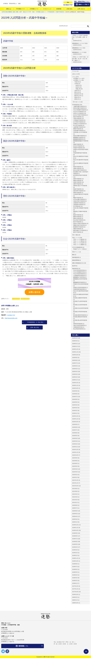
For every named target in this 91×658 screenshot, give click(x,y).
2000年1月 (75, 600)
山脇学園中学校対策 (78, 127)
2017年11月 (75, 589)
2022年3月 (75, 471)
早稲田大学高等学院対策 (79, 287)
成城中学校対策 (77, 144)
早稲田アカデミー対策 (79, 249)
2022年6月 (75, 463)
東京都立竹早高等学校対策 (80, 311)
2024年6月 (75, 399)
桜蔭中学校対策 (77, 180)
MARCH (78, 85)
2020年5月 (75, 513)
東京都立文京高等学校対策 (80, 304)
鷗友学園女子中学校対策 (79, 230)
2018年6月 (75, 569)
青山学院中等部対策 (78, 220)
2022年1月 (75, 477)
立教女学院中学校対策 (79, 201)
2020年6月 (75, 510)
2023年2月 (75, 444)
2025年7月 (75, 363)
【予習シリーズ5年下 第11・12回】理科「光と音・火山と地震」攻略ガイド (80, 58)
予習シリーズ (75, 237)
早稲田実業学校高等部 (79, 289)
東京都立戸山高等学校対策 (80, 301)
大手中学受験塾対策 (77, 247)
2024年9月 (75, 391)
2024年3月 (75, 407)
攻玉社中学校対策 (77, 146)
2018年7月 (75, 566)
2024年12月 (75, 382)
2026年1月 (75, 346)
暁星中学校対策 (77, 166)
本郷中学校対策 (77, 168)
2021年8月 (75, 488)
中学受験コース (20, 9)
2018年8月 (75, 563)
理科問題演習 (75, 257)
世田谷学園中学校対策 (79, 108)
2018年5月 (75, 572)
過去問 (74, 265)
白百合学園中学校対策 (79, 199)
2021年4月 (75, 494)
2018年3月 (75, 577)
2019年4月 (75, 547)
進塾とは (8, 9)
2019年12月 (75, 524)
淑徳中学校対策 (77, 192)
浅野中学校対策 (77, 184)
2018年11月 (75, 558)
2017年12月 (75, 586)
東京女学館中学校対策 (79, 170)
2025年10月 (75, 354)
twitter (3, 651)
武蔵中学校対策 (25, 298)
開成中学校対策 (77, 215)
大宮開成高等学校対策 (79, 275)
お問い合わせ (81, 9)
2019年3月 (75, 550)
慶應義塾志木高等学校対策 (80, 279)
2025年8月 (75, 360)
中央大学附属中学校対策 (79, 110)
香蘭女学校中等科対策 (79, 225)
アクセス (74, 71)
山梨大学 (76, 90)
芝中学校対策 (76, 206)
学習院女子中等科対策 (79, 123)
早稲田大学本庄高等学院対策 (80, 284)
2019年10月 (75, 530)
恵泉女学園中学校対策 (79, 135)
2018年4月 (75, 575)
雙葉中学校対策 (77, 218)
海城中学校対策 (77, 189)
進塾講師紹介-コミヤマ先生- (79, 52)
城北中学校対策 (77, 116)
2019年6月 (75, 541)
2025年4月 (75, 371)
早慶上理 (78, 88)
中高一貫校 (75, 235)
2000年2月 (75, 597)
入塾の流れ (69, 9)
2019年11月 (75, 527)
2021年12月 (75, 480)
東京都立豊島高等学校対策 (80, 316)
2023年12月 (75, 416)
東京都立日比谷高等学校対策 (80, 308)
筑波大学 (76, 97)
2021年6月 (75, 491)
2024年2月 (75, 410)
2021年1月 (75, 502)
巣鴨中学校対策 (77, 128)
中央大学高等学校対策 (79, 273)
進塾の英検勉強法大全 (78, 263)
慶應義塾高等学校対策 (79, 282)
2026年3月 (75, 340)
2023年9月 (75, 424)
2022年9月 (75, 458)
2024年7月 (75, 396)
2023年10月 (75, 421)
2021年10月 (75, 485)
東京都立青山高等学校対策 (80, 320)
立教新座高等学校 (77, 327)
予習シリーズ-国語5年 (79, 239)
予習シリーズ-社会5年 (79, 242)
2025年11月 (75, 352)
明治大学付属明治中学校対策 (80, 163)
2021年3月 (75, 497)
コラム (74, 76)
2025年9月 (75, 357)
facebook (7, 651)
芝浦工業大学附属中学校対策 (80, 208)
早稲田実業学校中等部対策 (80, 153)
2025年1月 (75, 379)
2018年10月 (75, 561)
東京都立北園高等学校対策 (80, 298)
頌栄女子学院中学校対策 (79, 223)
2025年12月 (75, 349)
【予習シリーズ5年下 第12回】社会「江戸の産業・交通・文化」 (80, 37)
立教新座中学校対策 (78, 202)
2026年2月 (75, 343)
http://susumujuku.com (11, 318)
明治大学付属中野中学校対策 (80, 159)
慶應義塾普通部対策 (78, 139)
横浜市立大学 (77, 95)
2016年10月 (75, 594)
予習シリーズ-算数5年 (79, 244)
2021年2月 (75, 499)
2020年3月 (75, 519)
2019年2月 (75, 552)
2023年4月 (75, 438)
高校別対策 (75, 268)
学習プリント (75, 252)
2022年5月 (75, 466)
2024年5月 (75, 402)
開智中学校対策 (77, 216)
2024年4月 (75, 405)
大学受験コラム (77, 80)
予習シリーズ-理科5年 (79, 241)
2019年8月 (75, 536)
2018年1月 (75, 583)
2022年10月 (75, 455)
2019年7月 (75, 538)
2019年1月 (75, 555)
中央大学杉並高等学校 (79, 270)
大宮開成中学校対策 (78, 120)
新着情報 (58, 9)
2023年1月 (75, 446)
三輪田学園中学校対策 (79, 106)
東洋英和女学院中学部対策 (80, 175)
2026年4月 (75, 338)
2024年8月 (75, 393)
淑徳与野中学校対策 (78, 190)
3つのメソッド (47, 9)
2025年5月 (75, 368)
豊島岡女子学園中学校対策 (80, 211)
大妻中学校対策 (77, 118)
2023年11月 (75, 419)
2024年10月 (75, 388)
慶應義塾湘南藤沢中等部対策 (80, 141)
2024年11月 (75, 385)
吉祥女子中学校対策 (78, 113)
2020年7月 (75, 508)
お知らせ (74, 74)
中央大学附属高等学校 (79, 272)
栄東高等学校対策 (77, 323)
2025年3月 (75, 374)
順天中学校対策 (77, 221)
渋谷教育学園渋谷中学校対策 (80, 194)
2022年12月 (75, 449)
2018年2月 (75, 580)
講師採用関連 (75, 260)
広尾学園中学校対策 (78, 130)
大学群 (76, 83)
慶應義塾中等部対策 (78, 137)
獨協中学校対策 (77, 197)
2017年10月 (75, 591)
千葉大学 (76, 82)
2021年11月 (75, 483)
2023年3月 (75, 441)
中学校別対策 (16, 298)
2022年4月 (75, 469)
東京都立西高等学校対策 (79, 315)
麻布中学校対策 (77, 232)
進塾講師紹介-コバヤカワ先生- (80, 43)
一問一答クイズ (76, 102)
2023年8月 (75, 427)
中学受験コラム (77, 78)
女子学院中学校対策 (78, 122)
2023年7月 (75, 430)
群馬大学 (76, 99)
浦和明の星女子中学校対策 (80, 185)
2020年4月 (75, 516)
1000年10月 (75, 602)
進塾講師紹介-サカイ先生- (79, 48)
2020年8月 (75, 505)
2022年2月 (75, 474)
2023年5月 (75, 435)
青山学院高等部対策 (78, 328)
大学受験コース (34, 9)
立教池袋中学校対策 (78, 204)
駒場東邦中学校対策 (78, 227)
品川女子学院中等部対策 (79, 115)
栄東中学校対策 (77, 178)
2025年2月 (75, 377)
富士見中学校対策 (77, 125)
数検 (73, 254)
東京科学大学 (77, 94)
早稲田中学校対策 (77, 147)
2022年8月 (75, 460)
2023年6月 (75, 432)
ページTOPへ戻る (86, 651)
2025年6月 (75, 366)
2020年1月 (75, 522)
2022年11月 (75, 452)
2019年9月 (75, 533)
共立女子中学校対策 (78, 111)
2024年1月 (75, 413)
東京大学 (76, 92)
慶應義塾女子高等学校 (79, 277)
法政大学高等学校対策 (79, 325)
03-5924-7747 (11, 315)
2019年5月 (75, 544)
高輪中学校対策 (77, 228)
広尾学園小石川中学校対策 (80, 132)
